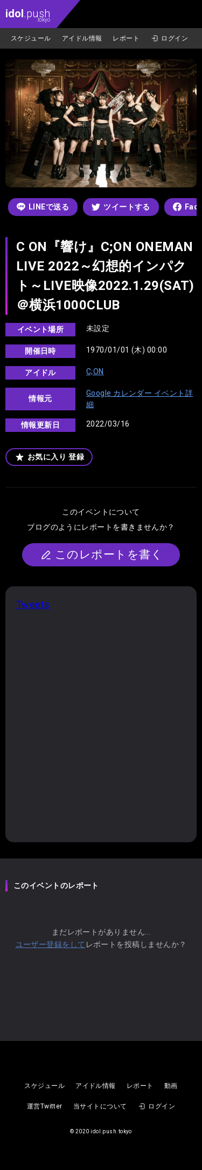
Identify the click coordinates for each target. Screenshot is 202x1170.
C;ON (95, 371)
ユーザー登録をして (51, 944)
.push (27, 15)
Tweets (33, 604)
